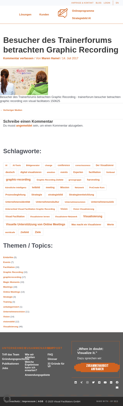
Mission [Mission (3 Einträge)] (64, 187)
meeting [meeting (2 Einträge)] (50, 187)
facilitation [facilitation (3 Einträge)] (95, 172)
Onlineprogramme (84, 11)
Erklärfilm (8, 257)
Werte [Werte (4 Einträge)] (110, 224)
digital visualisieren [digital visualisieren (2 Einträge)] (30, 172)
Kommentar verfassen (18, 58)
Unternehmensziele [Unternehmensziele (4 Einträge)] (102, 201)
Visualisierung (10, 326)
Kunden (45, 14)
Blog (99, 3)
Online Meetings (11, 292)
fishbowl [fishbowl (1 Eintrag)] (110, 172)
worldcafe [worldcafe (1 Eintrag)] (10, 232)
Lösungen (26, 14)
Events (6, 262)
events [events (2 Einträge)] (64, 172)
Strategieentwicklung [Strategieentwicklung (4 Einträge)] (81, 194)
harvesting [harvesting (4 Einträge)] (93, 179)
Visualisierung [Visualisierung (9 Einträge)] (92, 216)
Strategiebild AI (81, 18)
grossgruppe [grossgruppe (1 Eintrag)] (75, 180)
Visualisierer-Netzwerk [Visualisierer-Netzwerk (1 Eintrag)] (66, 216)
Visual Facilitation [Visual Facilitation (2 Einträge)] (15, 216)
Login (107, 3)
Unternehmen (14, 348)
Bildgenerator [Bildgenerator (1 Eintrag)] (33, 165)
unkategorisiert (11, 307)
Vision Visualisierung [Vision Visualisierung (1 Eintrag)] (83, 209)
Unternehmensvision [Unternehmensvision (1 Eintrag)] (75, 202)
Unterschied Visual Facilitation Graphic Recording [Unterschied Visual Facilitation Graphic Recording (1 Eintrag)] (30, 209)
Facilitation (9, 267)
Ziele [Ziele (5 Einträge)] (38, 232)
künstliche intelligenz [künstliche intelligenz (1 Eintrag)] (15, 187)
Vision (6, 316)
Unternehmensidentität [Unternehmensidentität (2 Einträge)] (17, 202)
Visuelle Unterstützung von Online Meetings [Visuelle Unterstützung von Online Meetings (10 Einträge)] (35, 224)
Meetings (8, 287)
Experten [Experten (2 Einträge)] (78, 172)
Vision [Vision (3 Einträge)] (63, 208)
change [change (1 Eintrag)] (48, 165)
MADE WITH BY (107, 401)
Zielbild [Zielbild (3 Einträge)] (24, 232)
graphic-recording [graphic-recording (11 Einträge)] (18, 179)
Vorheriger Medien (11, 110)
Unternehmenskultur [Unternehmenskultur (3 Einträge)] (47, 201)
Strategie (8, 297)
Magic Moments (11, 282)
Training (7, 302)
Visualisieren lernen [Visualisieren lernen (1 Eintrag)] (40, 216)
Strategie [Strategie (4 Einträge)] (36, 194)
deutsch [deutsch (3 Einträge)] (10, 172)
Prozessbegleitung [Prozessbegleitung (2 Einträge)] (15, 194)
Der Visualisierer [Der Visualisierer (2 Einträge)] (105, 165)
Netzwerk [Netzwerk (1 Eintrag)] (79, 187)
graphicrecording (12, 277)
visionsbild (9, 321)
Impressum (29, 401)
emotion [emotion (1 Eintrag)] (51, 172)
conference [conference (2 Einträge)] (64, 165)
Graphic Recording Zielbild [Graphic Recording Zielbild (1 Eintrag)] (50, 180)
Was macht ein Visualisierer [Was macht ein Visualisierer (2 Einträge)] (86, 224)
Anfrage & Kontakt (82, 3)
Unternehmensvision (14, 311)
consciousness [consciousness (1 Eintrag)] (82, 165)
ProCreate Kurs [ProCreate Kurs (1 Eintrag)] (96, 187)
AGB (40, 401)
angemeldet (24, 125)
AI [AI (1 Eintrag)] (6, 165)
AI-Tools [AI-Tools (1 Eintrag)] (17, 165)
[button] (7, 399)
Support (55, 348)
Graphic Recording (13, 272)
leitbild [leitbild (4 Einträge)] (36, 187)
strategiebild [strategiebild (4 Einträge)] (55, 194)
